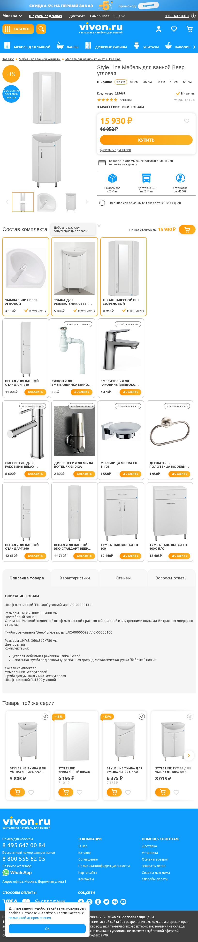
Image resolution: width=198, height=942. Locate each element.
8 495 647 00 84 (23, 845)
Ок (47, 929)
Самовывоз (99, 16)
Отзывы (126, 99)
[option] (46, 130)
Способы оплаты (155, 879)
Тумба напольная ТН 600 (24, 547)
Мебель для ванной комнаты (40, 59)
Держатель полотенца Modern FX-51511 (72, 465)
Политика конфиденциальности (103, 866)
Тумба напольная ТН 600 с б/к (72, 547)
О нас (82, 846)
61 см (187, 82)
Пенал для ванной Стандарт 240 (168, 301)
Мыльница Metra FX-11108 (24, 465)
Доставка (77, 16)
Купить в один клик (115, 150)
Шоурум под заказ (45, 16)
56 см (160, 82)
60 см (174, 82)
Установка (150, 853)
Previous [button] (7, 202)
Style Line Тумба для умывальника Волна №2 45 (125, 771)
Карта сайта (87, 873)
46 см (147, 82)
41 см (134, 82)
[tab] (26, 579)
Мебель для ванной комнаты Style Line (93, 59)
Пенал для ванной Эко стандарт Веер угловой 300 (169, 465)
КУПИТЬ (146, 140)
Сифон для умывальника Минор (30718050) (24, 383)
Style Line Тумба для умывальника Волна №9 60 (173, 771)
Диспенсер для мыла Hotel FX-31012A (171, 383)
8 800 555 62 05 (23, 858)
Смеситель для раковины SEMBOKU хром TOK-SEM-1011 (71, 383)
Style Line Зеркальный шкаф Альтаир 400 (74, 771)
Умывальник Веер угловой (21, 301)
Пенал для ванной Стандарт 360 (120, 465)
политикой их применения (30, 918)
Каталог (8, 59)
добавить (182, 311)
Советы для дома (156, 873)
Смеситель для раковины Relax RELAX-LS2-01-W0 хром (122, 383)
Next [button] (86, 202)
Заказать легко (154, 866)
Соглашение (88, 859)
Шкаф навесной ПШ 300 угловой (120, 301)
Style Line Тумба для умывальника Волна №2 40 (28, 771)
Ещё (119, 16)
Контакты (86, 879)
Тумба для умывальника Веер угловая (71, 302)
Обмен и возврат (155, 859)
